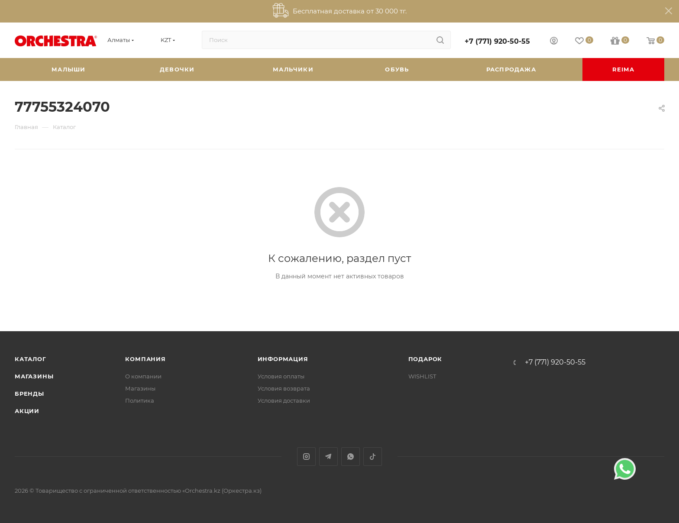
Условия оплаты (281, 376)
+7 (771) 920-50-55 (497, 41)
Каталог (30, 358)
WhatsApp (350, 456)
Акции (27, 410)
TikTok (372, 456)
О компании (143, 376)
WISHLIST (422, 376)
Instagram (306, 456)
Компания (145, 358)
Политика (139, 400)
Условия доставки (284, 400)
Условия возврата (284, 388)
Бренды (29, 393)
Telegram (328, 456)
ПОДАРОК (425, 358)
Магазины (34, 376)
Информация (283, 358)
